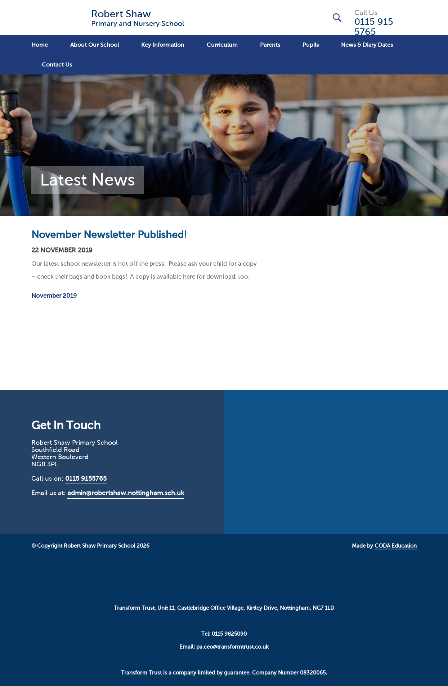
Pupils (311, 45)
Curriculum (222, 45)
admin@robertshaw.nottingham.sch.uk (125, 493)
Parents (270, 45)
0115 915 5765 (373, 27)
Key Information (162, 45)
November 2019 (54, 295)
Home (39, 45)
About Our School (94, 45)
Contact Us (57, 64)
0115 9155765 (86, 478)
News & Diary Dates (367, 45)
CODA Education (396, 546)
